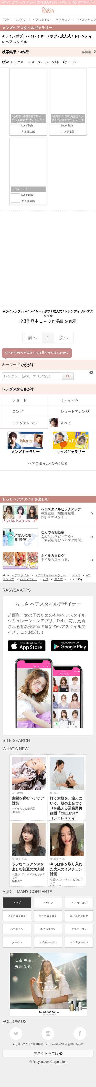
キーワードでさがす (18, 365)
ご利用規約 (36, 1044)
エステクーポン (79, 942)
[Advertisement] (48, 259)
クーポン (17, 942)
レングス (18, 62)
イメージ (35, 62)
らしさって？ (20, 1044)
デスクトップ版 (48, 1053)
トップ (17, 902)
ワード (70, 62)
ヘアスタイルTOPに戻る (48, 463)
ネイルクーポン (48, 942)
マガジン (48, 902)
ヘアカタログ (79, 902)
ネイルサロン (48, 929)
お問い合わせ (75, 1044)
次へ (63, 337)
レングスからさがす (18, 389)
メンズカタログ (17, 915)
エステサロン (79, 929)
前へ (32, 337)
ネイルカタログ (79, 915)
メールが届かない (55, 1044)
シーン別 (52, 62)
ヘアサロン (16, 929)
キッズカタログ (48, 915)
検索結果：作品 (49, 52)
